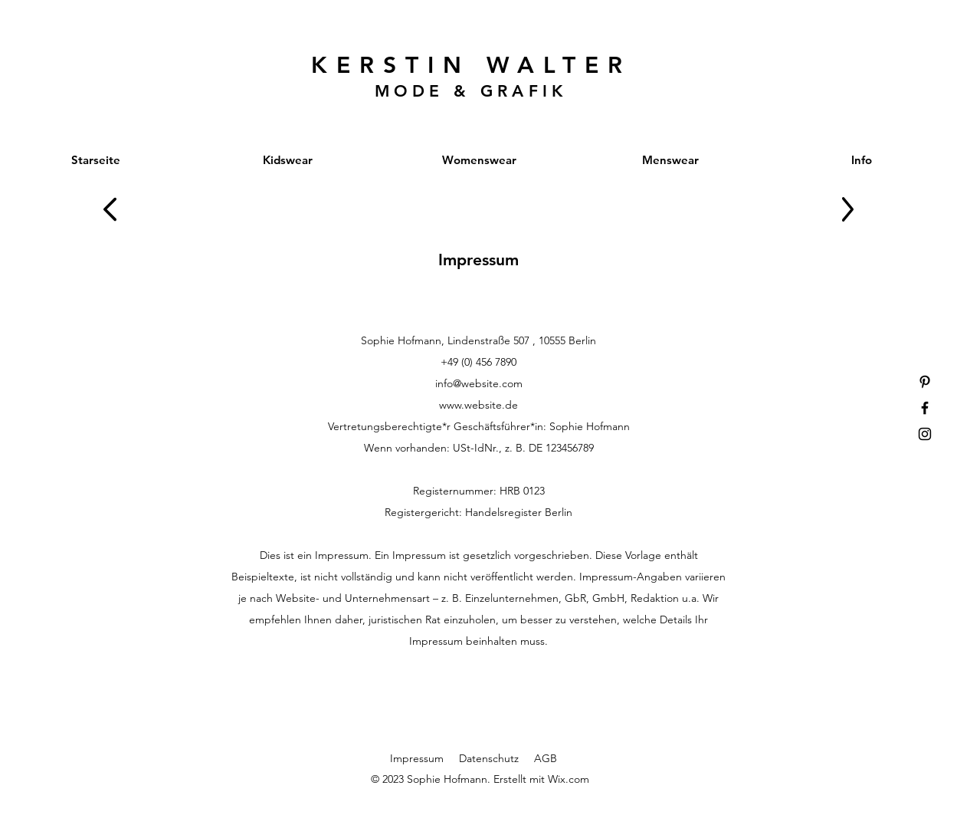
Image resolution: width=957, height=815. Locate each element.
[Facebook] (924, 407)
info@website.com (479, 383)
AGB (545, 758)
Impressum (417, 758)
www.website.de (478, 405)
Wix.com (568, 779)
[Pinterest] (924, 381)
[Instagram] (924, 434)
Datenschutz (489, 758)
